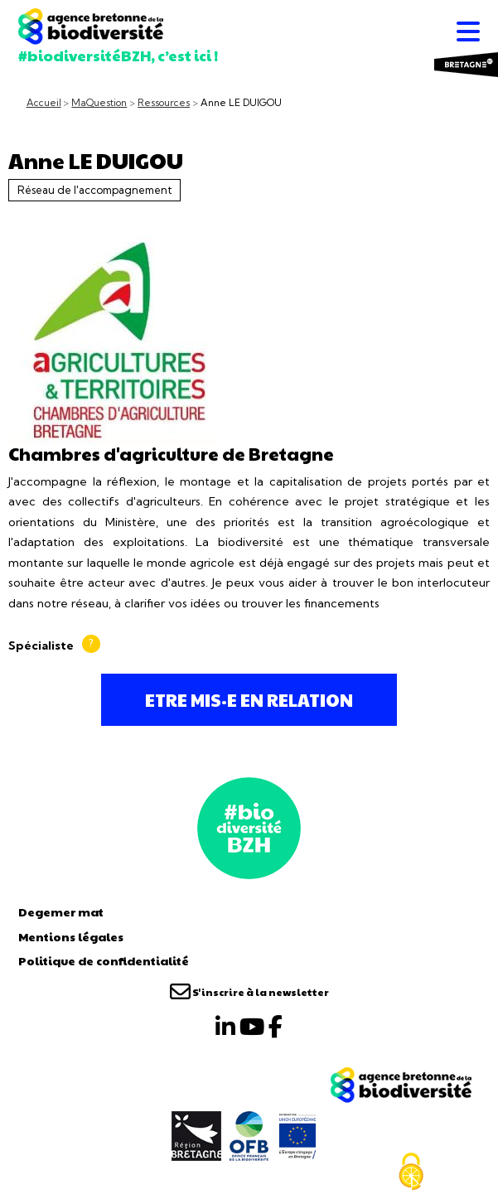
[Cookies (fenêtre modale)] (411, 1171)
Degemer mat (61, 911)
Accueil (44, 103)
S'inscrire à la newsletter (249, 991)
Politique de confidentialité (103, 960)
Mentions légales (70, 936)
